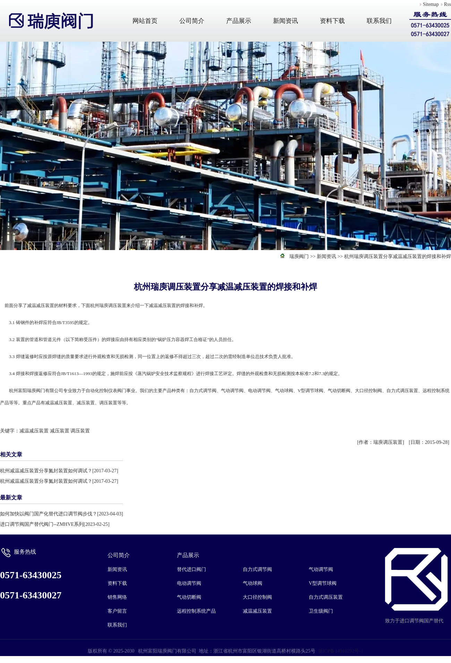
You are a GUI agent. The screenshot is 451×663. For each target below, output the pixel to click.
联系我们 (379, 20)
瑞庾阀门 (299, 256)
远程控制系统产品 (196, 611)
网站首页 (145, 20)
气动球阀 (252, 583)
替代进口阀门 (191, 569)
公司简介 (191, 20)
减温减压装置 (34, 430)
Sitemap (431, 4)
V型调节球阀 (323, 583)
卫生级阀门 (321, 611)
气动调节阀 (321, 569)
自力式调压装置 (326, 597)
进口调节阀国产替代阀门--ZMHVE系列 (42, 524)
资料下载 (332, 20)
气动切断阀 (189, 597)
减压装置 (59, 430)
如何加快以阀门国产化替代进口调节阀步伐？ (48, 513)
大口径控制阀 (257, 597)
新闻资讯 (285, 20)
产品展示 (238, 20)
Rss (447, 4)
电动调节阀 (189, 583)
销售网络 (117, 597)
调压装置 (80, 430)
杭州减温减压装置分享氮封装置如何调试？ (46, 470)
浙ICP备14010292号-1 (340, 651)
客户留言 (117, 611)
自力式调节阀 (257, 569)
